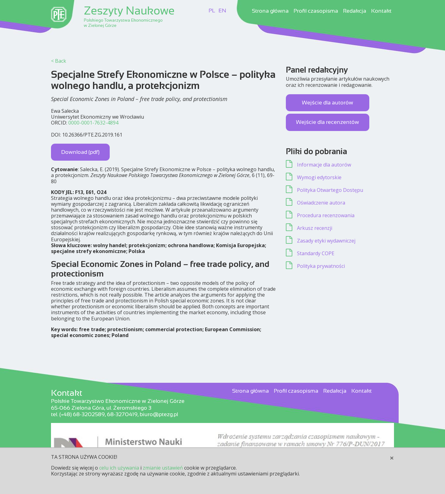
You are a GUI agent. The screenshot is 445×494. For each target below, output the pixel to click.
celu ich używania (119, 467)
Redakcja (354, 11)
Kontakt (381, 11)
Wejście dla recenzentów (327, 122)
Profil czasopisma (316, 11)
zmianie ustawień (163, 467)
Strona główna (270, 11)
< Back (58, 60)
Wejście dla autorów (327, 102)
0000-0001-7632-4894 (93, 122)
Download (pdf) (80, 152)
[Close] (392, 458)
